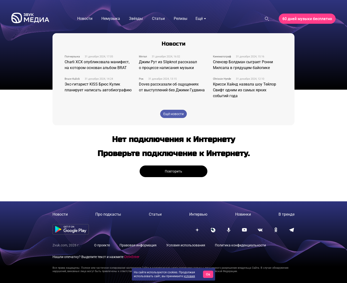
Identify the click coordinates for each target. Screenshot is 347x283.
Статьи (158, 18)
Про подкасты (108, 214)
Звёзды (136, 18)
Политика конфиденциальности (240, 245)
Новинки (243, 214)
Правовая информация (138, 245)
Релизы (180, 18)
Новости (84, 18)
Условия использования (185, 245)
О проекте (102, 245)
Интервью (198, 214)
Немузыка (110, 18)
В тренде (286, 214)
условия (189, 276)
